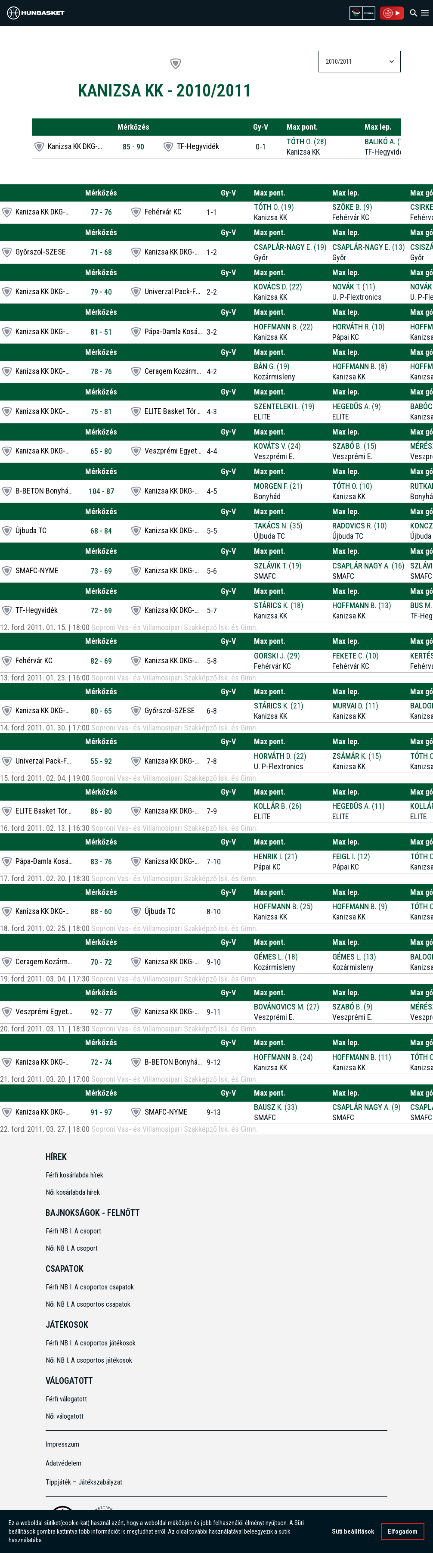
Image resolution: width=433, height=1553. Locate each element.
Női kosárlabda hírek (73, 1192)
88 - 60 (101, 911)
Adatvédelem (63, 1463)
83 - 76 (101, 861)
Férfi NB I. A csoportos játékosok (91, 1343)
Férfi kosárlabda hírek (74, 1175)
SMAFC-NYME (29, 571)
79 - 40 (101, 291)
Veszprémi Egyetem (165, 451)
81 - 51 (101, 331)
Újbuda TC (23, 531)
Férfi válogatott (66, 1399)
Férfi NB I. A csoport (73, 1231)
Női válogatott (65, 1416)
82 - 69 (101, 660)
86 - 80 (101, 811)
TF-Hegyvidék (190, 147)
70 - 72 (101, 961)
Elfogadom (403, 1532)
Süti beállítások (353, 1532)
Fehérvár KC (155, 212)
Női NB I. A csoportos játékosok (89, 1360)
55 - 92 (101, 761)
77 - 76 (101, 212)
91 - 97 (101, 1112)
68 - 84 (101, 530)
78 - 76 (101, 371)
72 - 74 (101, 1062)
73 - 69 (101, 570)
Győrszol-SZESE (33, 252)
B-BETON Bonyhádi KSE (36, 491)
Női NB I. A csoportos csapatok (89, 1304)
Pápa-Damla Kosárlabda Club (165, 332)
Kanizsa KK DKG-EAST (68, 147)
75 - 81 (101, 411)
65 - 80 (101, 451)
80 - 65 (101, 710)
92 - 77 (101, 1011)
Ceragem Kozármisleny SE (165, 372)
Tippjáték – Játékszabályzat (84, 1482)
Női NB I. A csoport (72, 1248)
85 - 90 (133, 146)
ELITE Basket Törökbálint (165, 412)
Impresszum (62, 1444)
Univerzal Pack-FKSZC (165, 292)
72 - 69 (101, 610)
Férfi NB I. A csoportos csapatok (91, 1287)
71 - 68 (101, 252)
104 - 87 (101, 491)
